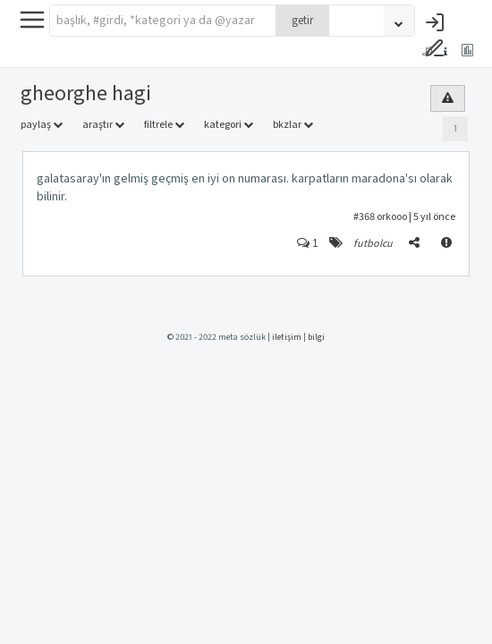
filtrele (164, 124)
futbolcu (373, 243)
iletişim (286, 337)
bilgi (316, 337)
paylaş (42, 124)
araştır (103, 124)
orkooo (392, 217)
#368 (364, 217)
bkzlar (293, 124)
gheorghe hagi (86, 93)
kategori (228, 124)
